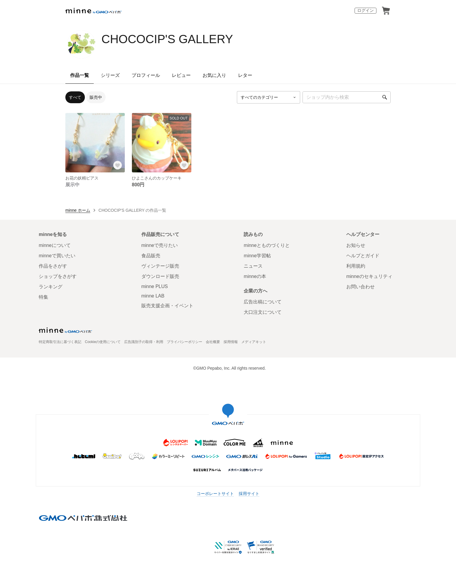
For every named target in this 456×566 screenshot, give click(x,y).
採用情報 (231, 342)
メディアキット (253, 342)
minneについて (55, 245)
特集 (43, 297)
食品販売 (150, 255)
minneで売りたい (159, 245)
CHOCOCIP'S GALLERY (167, 39)
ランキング (50, 286)
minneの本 (255, 276)
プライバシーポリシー (184, 342)
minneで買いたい (57, 255)
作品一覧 (79, 75)
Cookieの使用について (103, 342)
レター (245, 75)
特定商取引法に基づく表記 (60, 342)
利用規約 (355, 266)
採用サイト (249, 493)
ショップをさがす (58, 276)
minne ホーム (77, 210)
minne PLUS (154, 286)
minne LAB (152, 295)
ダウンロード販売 (160, 276)
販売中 (96, 97)
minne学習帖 (257, 255)
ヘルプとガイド (362, 255)
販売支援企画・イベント (167, 305)
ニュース (253, 266)
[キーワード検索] (346, 97)
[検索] (384, 97)
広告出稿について (263, 301)
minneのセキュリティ (369, 276)
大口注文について (263, 312)
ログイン (365, 10)
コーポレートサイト (215, 493)
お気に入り (214, 75)
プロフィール (146, 75)
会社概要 (213, 342)
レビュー (181, 75)
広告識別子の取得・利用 (143, 342)
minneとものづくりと (267, 245)
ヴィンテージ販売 (160, 266)
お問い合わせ (360, 286)
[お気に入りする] (117, 165)
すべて (75, 97)
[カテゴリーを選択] (268, 97)
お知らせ (355, 245)
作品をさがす (53, 266)
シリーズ (110, 75)
